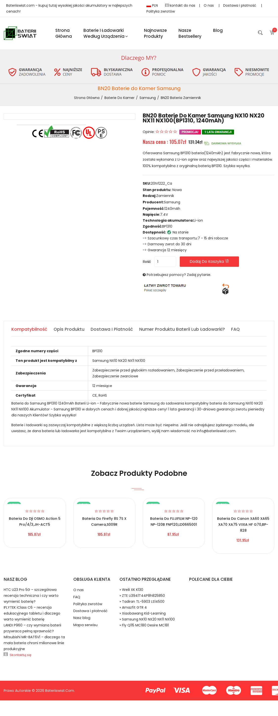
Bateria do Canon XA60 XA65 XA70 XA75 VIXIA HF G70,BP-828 (243, 526)
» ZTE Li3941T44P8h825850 (142, 597)
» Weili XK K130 (131, 591)
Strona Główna (63, 34)
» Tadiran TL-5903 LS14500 (141, 603)
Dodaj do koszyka (216, 263)
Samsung (147, 99)
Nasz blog (82, 623)
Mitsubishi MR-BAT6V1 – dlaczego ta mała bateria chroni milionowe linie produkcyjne (34, 645)
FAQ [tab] (238, 331)
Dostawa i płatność (240, 5)
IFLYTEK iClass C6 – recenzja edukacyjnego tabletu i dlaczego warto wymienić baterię (32, 615)
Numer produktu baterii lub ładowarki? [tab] (184, 331)
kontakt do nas (180, 5)
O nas (209, 5)
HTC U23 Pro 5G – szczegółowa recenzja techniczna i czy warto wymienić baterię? (31, 597)
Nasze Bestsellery (190, 34)
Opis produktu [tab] (69, 331)
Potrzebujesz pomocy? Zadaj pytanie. (179, 276)
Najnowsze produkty (155, 34)
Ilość (147, 263)
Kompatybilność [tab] (29, 331)
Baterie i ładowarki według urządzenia (105, 34)
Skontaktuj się (20, 657)
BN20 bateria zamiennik (181, 99)
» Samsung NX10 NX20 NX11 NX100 (147, 621)
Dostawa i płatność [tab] (113, 331)
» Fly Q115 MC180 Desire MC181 (144, 627)
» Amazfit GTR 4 (133, 609)
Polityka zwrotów (160, 11)
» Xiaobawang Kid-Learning (142, 615)
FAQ (76, 600)
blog (218, 31)
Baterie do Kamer (119, 99)
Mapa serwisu (85, 631)
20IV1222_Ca (161, 185)
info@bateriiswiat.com (216, 432)
